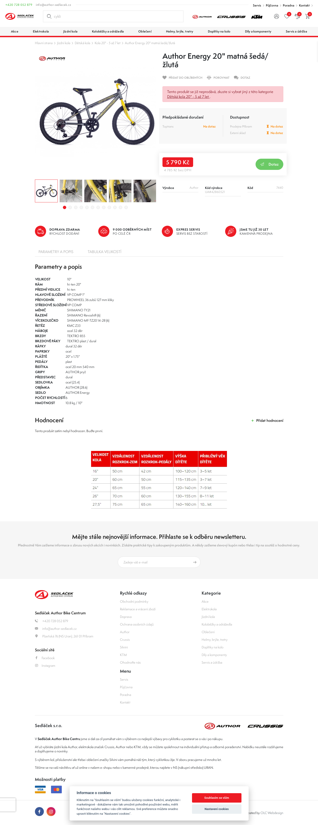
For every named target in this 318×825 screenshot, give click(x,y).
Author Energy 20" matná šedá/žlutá (150, 43)
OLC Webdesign (271, 813)
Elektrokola (209, 609)
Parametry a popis (55, 251)
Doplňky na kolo (212, 647)
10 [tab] (115, 207)
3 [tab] (75, 207)
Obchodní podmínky (134, 601)
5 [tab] (87, 207)
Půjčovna (272, 5)
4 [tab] (81, 207)
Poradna (288, 5)
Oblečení (208, 632)
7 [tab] (98, 207)
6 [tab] (92, 207)
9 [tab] (109, 207)
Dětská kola (82, 43)
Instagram (45, 665)
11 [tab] (120, 207)
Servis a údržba (212, 662)
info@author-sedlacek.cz (53, 5)
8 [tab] (103, 207)
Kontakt (304, 5)
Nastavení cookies (217, 809)
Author (125, 632)
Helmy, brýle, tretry (215, 639)
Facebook (45, 658)
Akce (205, 601)
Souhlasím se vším (216, 797)
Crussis (125, 639)
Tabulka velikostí (104, 251)
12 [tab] (126, 207)
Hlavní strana (44, 43)
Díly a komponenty (214, 655)
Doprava (126, 617)
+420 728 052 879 (18, 5)
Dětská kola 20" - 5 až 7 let (188, 96)
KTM (123, 655)
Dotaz (269, 164)
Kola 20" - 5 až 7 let (107, 43)
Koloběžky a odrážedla (217, 624)
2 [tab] (70, 207)
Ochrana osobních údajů (137, 624)
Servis (257, 5)
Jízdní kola (63, 43)
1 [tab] (64, 207)
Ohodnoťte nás (130, 662)
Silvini (124, 647)
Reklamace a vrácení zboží (138, 609)
